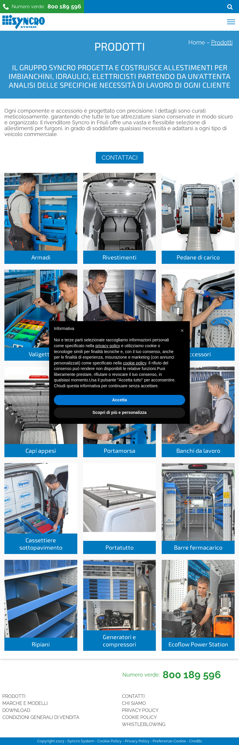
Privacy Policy (140, 710)
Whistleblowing (143, 724)
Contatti (133, 696)
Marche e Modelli (25, 703)
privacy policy (107, 345)
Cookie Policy (139, 717)
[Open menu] (231, 21)
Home (196, 42)
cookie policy (134, 363)
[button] (182, 330)
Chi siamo (134, 703)
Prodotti (13, 696)
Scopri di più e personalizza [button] (119, 412)
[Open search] (230, 7)
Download (16, 710)
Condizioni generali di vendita (40, 717)
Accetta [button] (119, 400)
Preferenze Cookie (169, 741)
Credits (195, 741)
